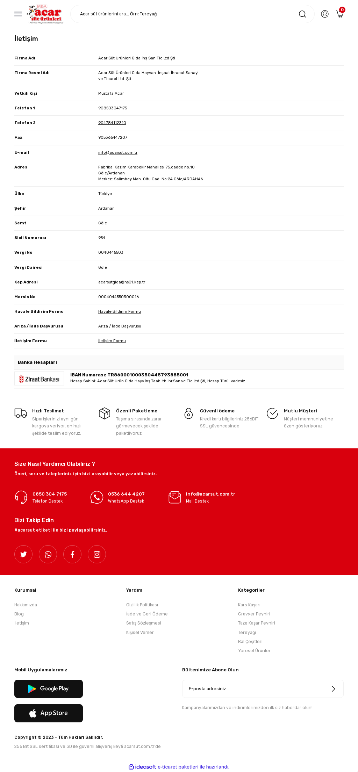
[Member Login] (325, 14)
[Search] (192, 14)
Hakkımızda (25, 604)
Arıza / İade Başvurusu (119, 326)
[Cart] (340, 14)
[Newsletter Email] (263, 689)
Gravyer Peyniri (254, 613)
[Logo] (45, 13)
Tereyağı (247, 632)
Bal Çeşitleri (250, 641)
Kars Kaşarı (249, 604)
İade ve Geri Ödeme (147, 613)
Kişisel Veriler (140, 632)
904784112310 (112, 122)
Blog (19, 613)
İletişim (21, 623)
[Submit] (333, 689)
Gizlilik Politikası (142, 604)
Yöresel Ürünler (254, 651)
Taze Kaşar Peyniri (256, 623)
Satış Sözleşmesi (143, 623)
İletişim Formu (112, 340)
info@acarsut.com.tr (117, 152)
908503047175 (112, 108)
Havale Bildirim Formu (119, 311)
